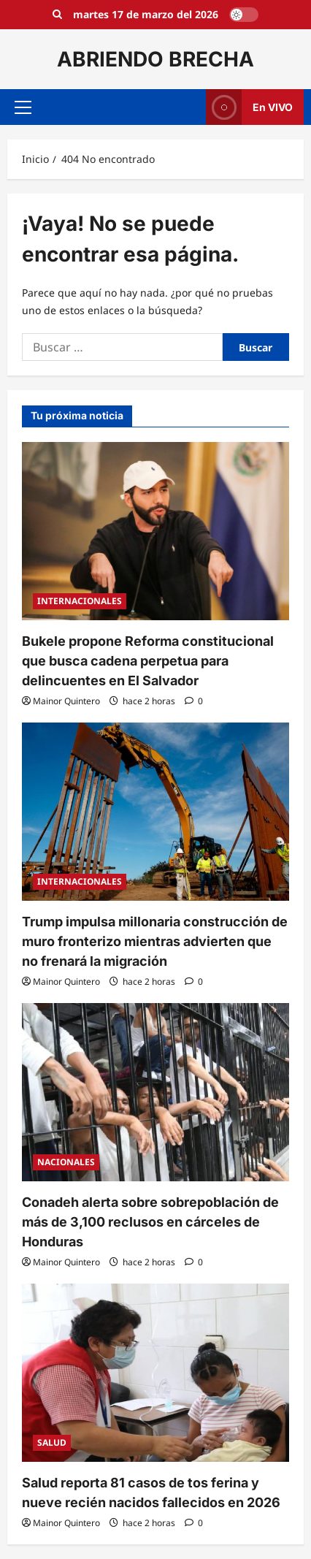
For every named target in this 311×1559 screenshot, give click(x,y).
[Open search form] (57, 14)
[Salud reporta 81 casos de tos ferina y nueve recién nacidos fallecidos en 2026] (155, 1373)
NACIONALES (66, 1162)
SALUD (51, 1442)
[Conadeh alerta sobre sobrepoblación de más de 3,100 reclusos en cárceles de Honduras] (155, 1092)
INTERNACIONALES (79, 601)
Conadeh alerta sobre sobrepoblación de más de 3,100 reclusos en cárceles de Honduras (150, 1221)
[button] (23, 107)
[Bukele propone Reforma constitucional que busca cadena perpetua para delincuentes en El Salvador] (155, 531)
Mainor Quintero (66, 701)
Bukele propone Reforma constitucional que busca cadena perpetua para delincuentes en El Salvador (148, 660)
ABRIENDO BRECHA (155, 59)
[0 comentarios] (194, 701)
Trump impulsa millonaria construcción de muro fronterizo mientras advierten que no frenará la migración (155, 941)
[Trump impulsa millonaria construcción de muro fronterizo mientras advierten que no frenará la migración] (155, 812)
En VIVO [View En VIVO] (249, 107)
